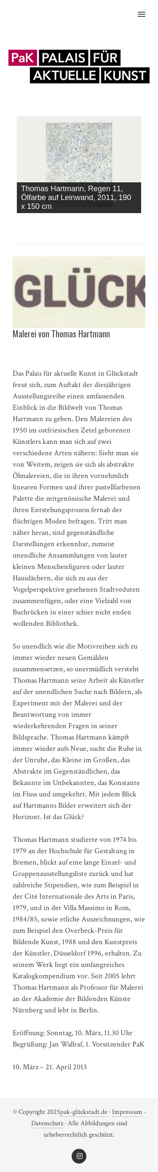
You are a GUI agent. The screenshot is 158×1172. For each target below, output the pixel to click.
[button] (146, 9)
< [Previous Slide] (120, 222)
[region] (79, 167)
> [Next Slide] (135, 222)
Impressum (127, 1112)
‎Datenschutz (47, 1123)
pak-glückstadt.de (83, 1112)
